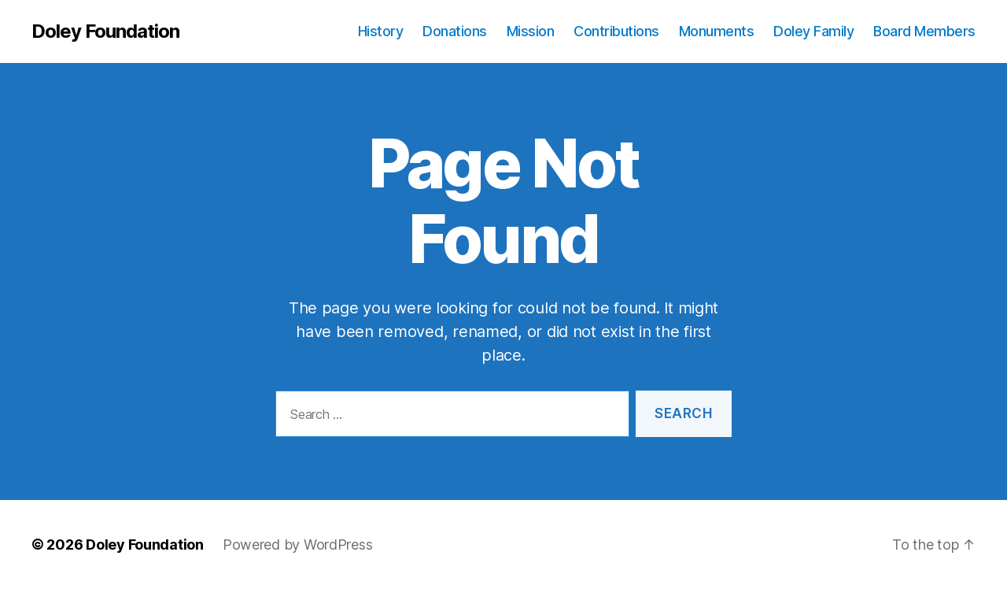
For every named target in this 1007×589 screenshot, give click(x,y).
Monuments (716, 31)
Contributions (616, 31)
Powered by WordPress (298, 544)
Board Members (924, 31)
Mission (531, 31)
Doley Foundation (105, 31)
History (381, 31)
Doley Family (813, 31)
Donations (454, 31)
